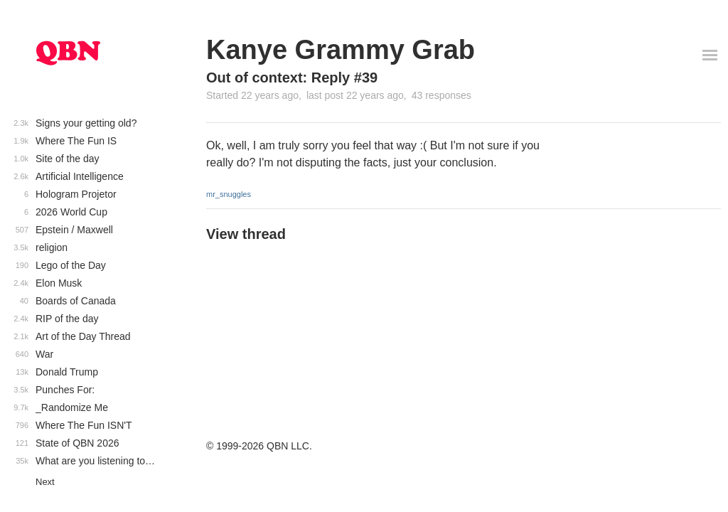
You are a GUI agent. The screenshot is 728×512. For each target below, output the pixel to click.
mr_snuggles (228, 194)
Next (45, 481)
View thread (246, 234)
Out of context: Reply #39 (292, 77)
